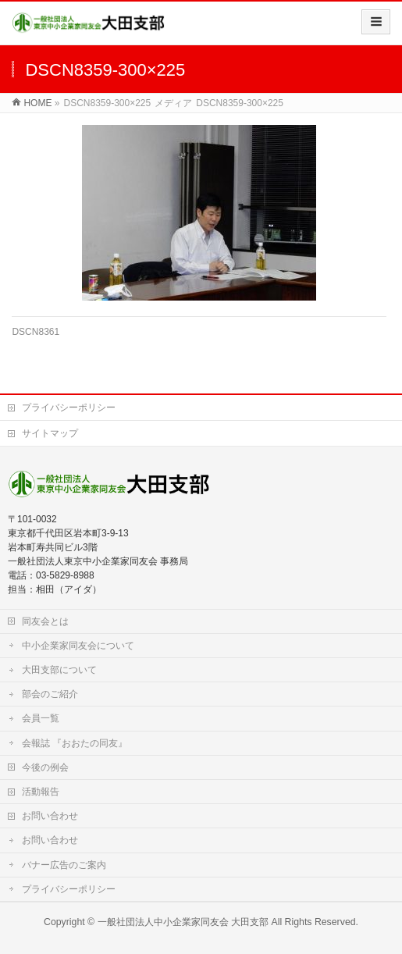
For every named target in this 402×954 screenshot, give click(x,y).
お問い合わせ (50, 815)
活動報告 (40, 791)
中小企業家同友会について (78, 645)
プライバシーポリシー (69, 407)
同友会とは (45, 621)
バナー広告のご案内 (64, 865)
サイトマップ (50, 433)
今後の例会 (45, 767)
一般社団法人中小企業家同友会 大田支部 (183, 922)
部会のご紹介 (50, 694)
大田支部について (59, 669)
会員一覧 (40, 718)
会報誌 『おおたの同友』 (74, 743)
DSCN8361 (35, 331)
